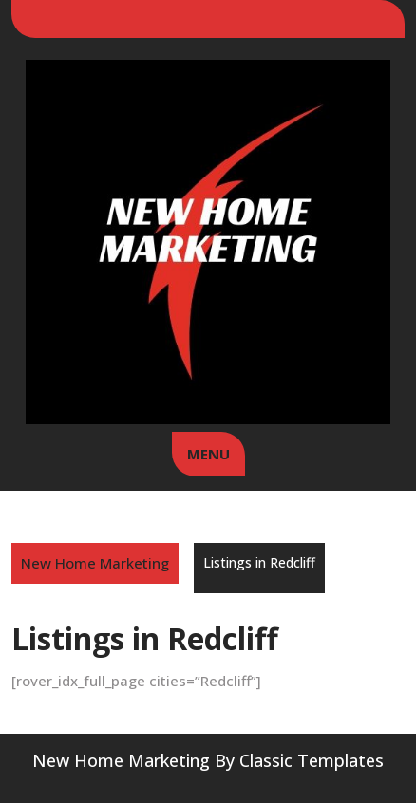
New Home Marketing (95, 562)
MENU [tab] (208, 453)
